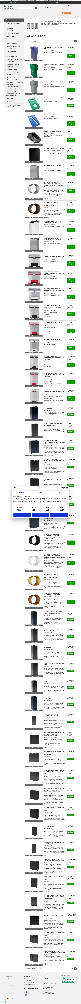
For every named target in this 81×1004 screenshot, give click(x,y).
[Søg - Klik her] (36, 8)
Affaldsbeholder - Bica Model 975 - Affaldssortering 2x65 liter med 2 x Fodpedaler (54, 897)
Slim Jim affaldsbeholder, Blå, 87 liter (53, 48)
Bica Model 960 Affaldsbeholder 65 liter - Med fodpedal (53, 843)
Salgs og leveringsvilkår (10, 980)
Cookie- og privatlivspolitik (11, 988)
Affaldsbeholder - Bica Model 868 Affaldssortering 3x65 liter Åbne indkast (53, 772)
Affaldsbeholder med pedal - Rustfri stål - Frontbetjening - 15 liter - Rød (53, 273)
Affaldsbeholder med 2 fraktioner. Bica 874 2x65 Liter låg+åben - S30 (52, 479)
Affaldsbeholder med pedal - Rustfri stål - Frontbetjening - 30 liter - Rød (53, 324)
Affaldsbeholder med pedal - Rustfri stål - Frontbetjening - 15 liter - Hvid (53, 290)
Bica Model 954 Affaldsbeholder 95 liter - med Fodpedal (53, 825)
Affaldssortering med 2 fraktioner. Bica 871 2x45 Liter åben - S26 (54, 461)
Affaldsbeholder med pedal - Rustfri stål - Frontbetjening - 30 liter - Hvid (53, 341)
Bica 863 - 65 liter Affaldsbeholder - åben (53, 664)
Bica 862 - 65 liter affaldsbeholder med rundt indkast (53, 646)
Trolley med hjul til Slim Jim (52, 131)
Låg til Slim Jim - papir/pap (51, 114)
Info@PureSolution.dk (29, 984)
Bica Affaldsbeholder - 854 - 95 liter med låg (52, 407)
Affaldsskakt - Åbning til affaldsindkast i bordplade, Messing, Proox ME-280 (52, 576)
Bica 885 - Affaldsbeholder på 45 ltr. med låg (53, 697)
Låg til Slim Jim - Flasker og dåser (53, 98)
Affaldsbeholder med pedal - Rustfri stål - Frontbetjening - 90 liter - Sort (53, 391)
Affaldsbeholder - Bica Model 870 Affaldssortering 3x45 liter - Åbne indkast (53, 934)
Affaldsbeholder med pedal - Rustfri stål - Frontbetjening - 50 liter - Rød (53, 375)
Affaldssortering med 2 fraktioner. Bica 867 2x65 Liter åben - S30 (54, 442)
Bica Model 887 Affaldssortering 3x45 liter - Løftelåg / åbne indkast (54, 952)
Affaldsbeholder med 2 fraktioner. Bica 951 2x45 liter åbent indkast (52, 716)
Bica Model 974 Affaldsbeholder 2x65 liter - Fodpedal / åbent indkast (53, 878)
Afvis (22, 515)
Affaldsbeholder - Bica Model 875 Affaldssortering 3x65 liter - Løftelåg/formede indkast (53, 790)
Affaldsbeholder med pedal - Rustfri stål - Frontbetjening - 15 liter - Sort (53, 256)
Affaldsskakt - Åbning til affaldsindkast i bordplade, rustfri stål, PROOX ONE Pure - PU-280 (53, 184)
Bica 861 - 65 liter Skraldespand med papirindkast (52, 630)
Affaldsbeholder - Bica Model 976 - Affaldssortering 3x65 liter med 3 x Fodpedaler (54, 915)
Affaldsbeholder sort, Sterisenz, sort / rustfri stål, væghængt (53, 149)
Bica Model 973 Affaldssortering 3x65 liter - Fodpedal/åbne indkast (53, 860)
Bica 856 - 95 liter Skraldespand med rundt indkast (52, 424)
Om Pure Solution (14, 2)
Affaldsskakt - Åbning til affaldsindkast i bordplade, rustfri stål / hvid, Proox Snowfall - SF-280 (54, 556)
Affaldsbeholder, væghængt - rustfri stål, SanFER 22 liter (52, 166)
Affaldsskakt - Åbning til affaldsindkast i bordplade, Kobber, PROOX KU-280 (52, 595)
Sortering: (28, 41)
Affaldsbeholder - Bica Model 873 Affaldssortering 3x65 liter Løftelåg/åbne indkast (53, 734)
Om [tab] (59, 492)
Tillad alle (59, 515)
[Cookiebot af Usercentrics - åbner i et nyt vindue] (62, 488)
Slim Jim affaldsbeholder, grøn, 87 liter (53, 65)
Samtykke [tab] (21, 492)
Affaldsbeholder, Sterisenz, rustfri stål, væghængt (52, 222)
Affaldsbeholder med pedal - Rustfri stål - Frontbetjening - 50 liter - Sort (53, 358)
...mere (49, 198)
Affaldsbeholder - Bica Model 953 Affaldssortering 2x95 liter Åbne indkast (53, 809)
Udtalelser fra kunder (10, 983)
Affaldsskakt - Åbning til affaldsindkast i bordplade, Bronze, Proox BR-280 (52, 204)
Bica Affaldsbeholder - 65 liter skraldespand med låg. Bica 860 (52, 612)
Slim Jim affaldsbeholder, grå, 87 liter (53, 82)
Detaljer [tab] (40, 492)
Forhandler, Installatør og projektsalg (10, 986)
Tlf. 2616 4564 (27, 976)
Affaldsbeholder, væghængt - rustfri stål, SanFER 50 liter (52, 239)
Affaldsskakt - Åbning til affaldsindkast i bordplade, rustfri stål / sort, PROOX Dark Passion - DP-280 (52, 536)
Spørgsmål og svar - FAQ (53, 2)
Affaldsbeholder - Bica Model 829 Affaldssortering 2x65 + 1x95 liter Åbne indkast (53, 753)
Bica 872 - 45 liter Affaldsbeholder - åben (53, 681)
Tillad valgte (40, 515)
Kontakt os (33, 2)
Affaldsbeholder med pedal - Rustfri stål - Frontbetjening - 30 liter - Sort (53, 307)
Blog (6, 990)
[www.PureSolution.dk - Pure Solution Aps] (8, 7)
